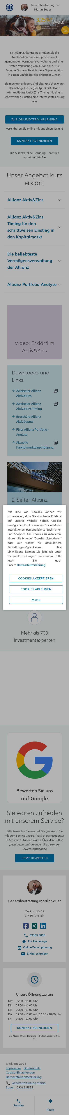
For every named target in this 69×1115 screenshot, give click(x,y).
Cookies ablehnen (36, 589)
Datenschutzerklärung (31, 565)
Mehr (36, 600)
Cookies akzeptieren (36, 578)
